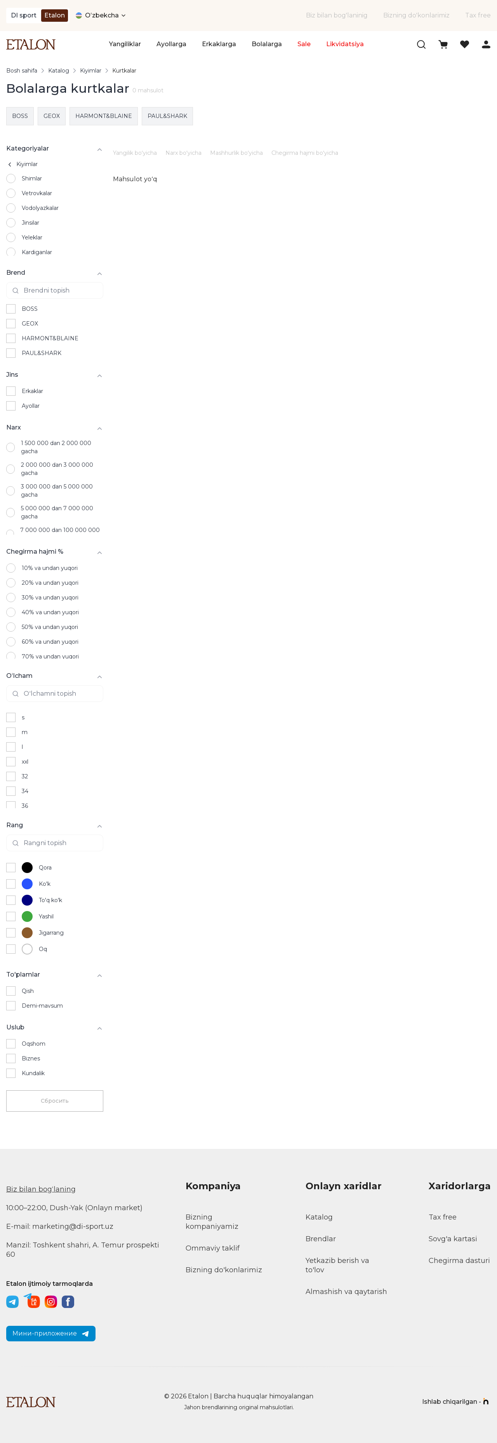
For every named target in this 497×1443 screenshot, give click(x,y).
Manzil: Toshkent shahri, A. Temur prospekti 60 (82, 1250)
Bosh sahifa (21, 71)
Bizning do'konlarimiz (416, 15)
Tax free (478, 15)
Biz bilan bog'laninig (337, 15)
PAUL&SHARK (167, 116)
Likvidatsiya (345, 44)
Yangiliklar (125, 44)
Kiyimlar (90, 71)
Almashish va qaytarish (346, 1291)
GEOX (51, 116)
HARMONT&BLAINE (103, 116)
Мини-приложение (50, 1333)
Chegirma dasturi (459, 1260)
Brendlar (321, 1239)
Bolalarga (267, 44)
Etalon (54, 15)
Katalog (58, 71)
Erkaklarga (219, 44)
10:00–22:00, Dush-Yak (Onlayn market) (74, 1208)
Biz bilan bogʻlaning (41, 1189)
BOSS (20, 116)
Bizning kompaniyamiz (212, 1222)
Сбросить (55, 1100)
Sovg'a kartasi (453, 1239)
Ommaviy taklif (213, 1248)
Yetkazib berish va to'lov (337, 1265)
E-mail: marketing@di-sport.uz (59, 1226)
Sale (304, 44)
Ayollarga (171, 44)
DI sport (23, 15)
